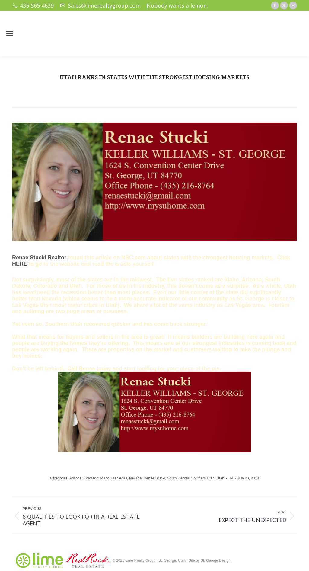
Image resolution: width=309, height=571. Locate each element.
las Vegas (119, 478)
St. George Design (216, 560)
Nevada (135, 478)
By (231, 478)
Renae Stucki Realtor (39, 258)
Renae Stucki (154, 478)
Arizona (75, 478)
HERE (19, 264)
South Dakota (178, 478)
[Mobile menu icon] (9, 33)
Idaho (105, 478)
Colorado (91, 478)
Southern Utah (202, 478)
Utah (220, 478)
